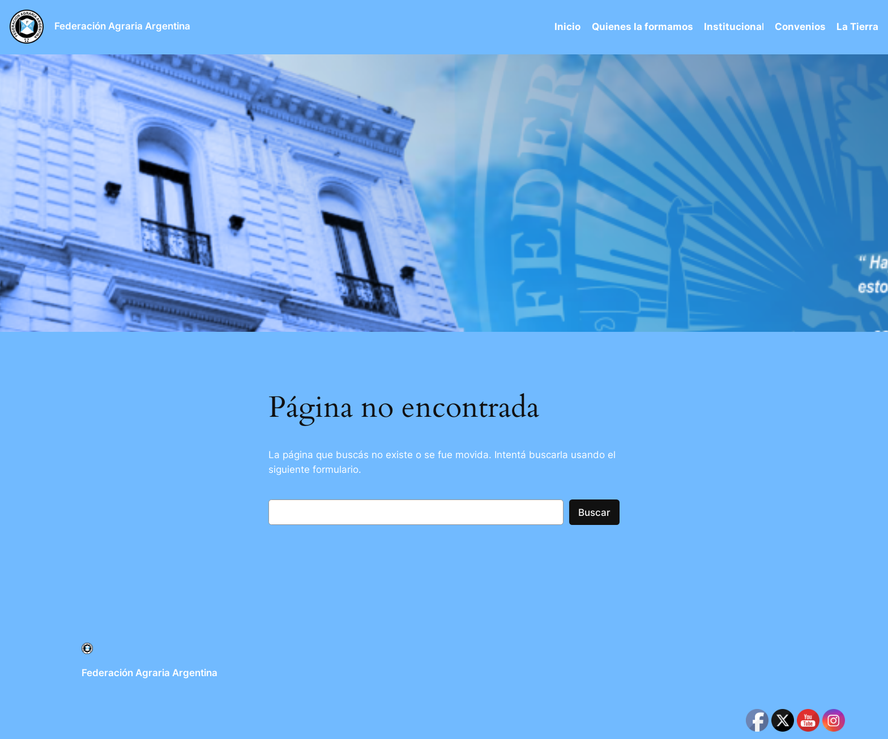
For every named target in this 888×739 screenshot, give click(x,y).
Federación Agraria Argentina (122, 26)
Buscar (594, 512)
